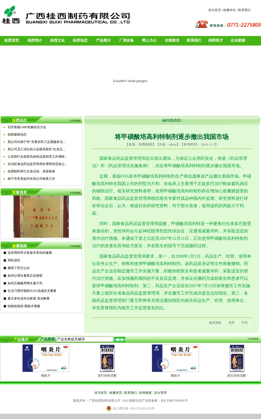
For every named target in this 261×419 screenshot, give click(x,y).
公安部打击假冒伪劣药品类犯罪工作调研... (37, 156)
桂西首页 (11, 40)
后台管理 (160, 393)
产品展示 (103, 40)
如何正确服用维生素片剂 (25, 283)
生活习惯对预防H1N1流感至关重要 (32, 291)
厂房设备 (126, 40)
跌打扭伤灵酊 (107, 375)
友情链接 (145, 393)
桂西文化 (57, 40)
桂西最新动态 (17, 134)
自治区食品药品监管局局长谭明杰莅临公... (37, 164)
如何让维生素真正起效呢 (25, 275)
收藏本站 (229, 10)
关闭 (231, 323)
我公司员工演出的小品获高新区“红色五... (36, 149)
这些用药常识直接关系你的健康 (30, 253)
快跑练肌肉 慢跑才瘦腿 (24, 306)
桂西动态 (80, 40)
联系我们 (244, 10)
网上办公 (149, 40)
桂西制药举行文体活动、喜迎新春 (31, 171)
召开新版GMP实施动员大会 (27, 127)
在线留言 (172, 40)
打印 (244, 323)
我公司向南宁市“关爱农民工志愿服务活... (36, 142)
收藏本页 (115, 393)
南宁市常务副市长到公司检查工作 (31, 179)
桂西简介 (34, 40)
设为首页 (214, 10)
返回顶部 (215, 323)
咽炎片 (46, 375)
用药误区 (14, 260)
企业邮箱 (237, 40)
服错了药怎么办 (19, 268)
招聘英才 (215, 40)
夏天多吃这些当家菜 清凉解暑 (29, 298)
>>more (75, 120)
